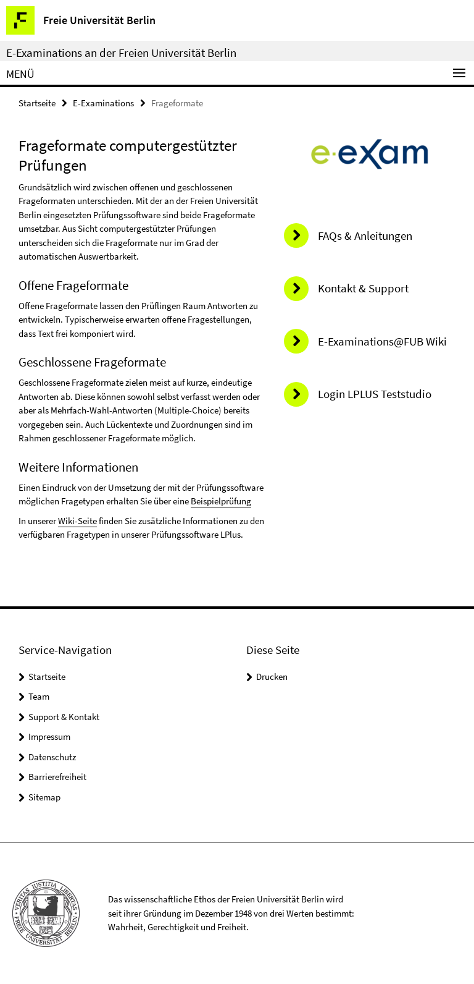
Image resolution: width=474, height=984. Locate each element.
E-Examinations (103, 103)
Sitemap (44, 797)
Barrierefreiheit (57, 777)
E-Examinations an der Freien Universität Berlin (121, 52)
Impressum (49, 736)
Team (38, 696)
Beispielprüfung (221, 501)
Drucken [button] (272, 676)
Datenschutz (52, 757)
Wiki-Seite (77, 521)
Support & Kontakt (63, 717)
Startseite (37, 103)
